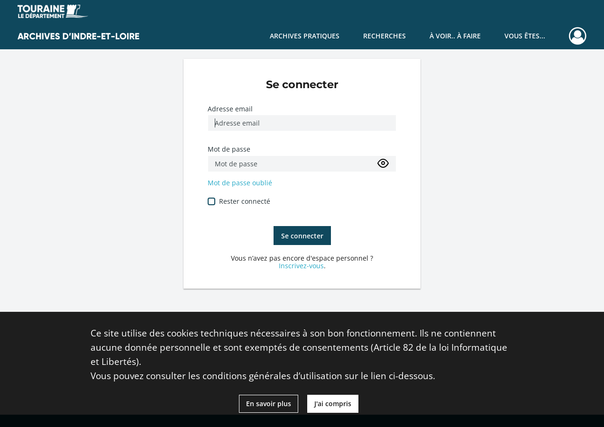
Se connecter (302, 235)
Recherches (384, 35)
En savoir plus (268, 403)
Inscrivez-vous (301, 265)
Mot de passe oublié (240, 182)
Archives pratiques (304, 35)
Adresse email (230, 108)
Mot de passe (229, 149)
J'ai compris (332, 403)
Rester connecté (244, 201)
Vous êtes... (524, 35)
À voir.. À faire (455, 35)
